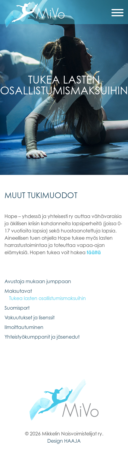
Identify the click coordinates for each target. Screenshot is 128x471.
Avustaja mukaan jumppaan (38, 281)
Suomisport (17, 308)
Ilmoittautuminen (24, 327)
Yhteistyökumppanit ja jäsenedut (42, 337)
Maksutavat (18, 291)
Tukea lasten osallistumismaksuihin (47, 298)
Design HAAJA (64, 441)
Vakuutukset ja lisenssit (30, 318)
